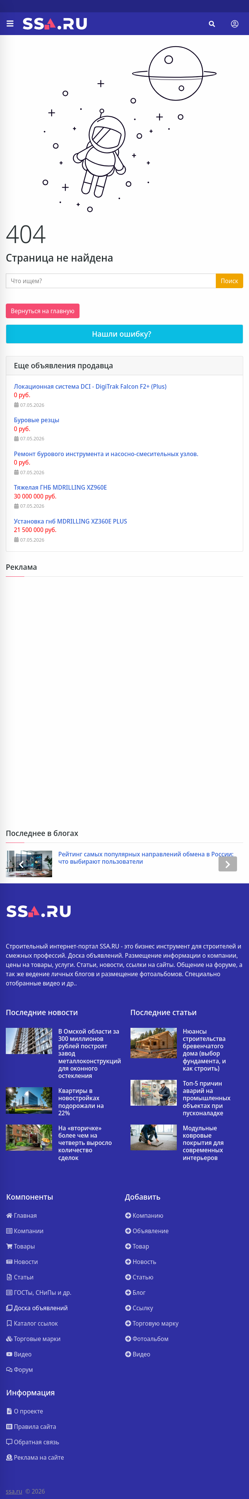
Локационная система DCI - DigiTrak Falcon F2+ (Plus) (90, 386)
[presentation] (21, 864)
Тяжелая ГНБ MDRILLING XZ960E (60, 487)
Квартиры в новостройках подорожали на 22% (81, 1102)
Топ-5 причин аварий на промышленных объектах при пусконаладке (207, 1098)
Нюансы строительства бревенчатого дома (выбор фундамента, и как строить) (204, 1050)
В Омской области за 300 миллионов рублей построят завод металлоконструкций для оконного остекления (89, 1053)
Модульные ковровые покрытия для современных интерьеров (203, 1143)
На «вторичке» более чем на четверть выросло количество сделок (85, 1143)
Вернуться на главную (43, 311)
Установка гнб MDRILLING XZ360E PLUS (70, 521)
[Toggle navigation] (234, 23)
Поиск (229, 281)
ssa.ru (14, 1491)
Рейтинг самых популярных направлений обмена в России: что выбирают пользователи (146, 858)
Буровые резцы (36, 420)
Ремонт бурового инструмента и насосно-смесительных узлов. (106, 454)
